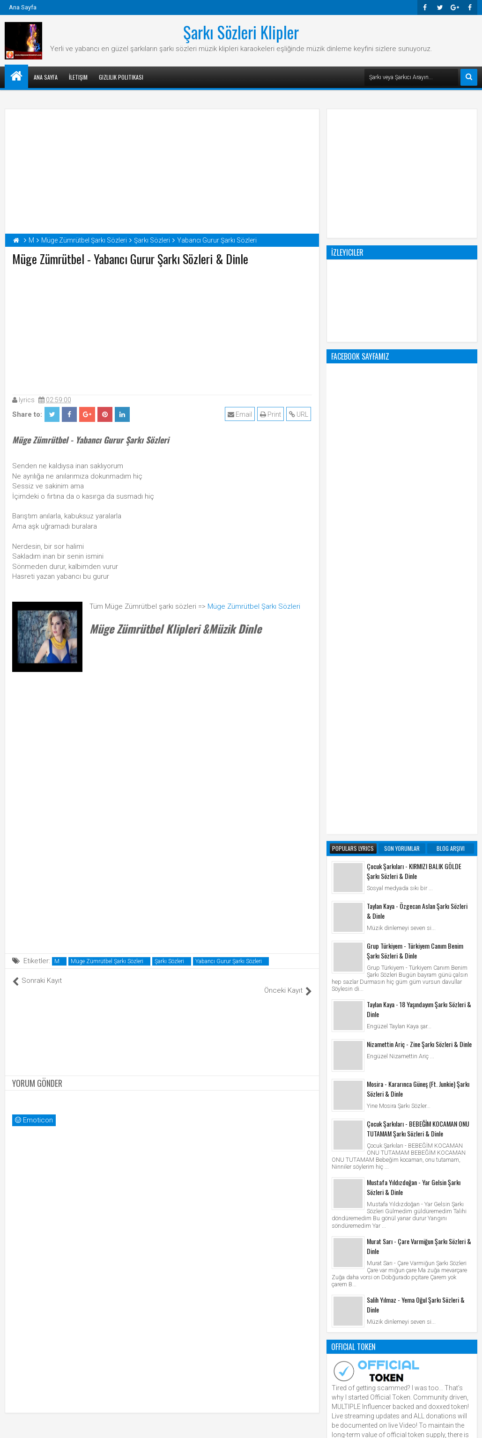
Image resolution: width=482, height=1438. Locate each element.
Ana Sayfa (23, 7)
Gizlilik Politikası (121, 77)
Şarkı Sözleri (169, 961)
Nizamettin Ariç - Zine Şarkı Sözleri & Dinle (419, 667)
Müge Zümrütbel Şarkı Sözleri (254, 606)
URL (299, 414)
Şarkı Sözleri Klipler (241, 32)
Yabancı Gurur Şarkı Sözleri (228, 961)
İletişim (78, 77)
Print (271, 414)
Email (241, 414)
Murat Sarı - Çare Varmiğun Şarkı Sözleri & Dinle (419, 869)
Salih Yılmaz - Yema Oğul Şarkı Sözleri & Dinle (416, 927)
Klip (339, 1155)
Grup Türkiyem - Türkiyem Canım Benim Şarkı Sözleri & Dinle (415, 573)
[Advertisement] (162, 328)
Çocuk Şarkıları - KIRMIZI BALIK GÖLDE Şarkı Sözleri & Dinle (414, 494)
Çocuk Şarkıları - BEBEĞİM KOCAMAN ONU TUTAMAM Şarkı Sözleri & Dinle (418, 751)
